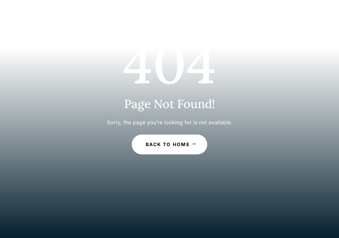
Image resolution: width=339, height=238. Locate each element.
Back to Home (168, 144)
